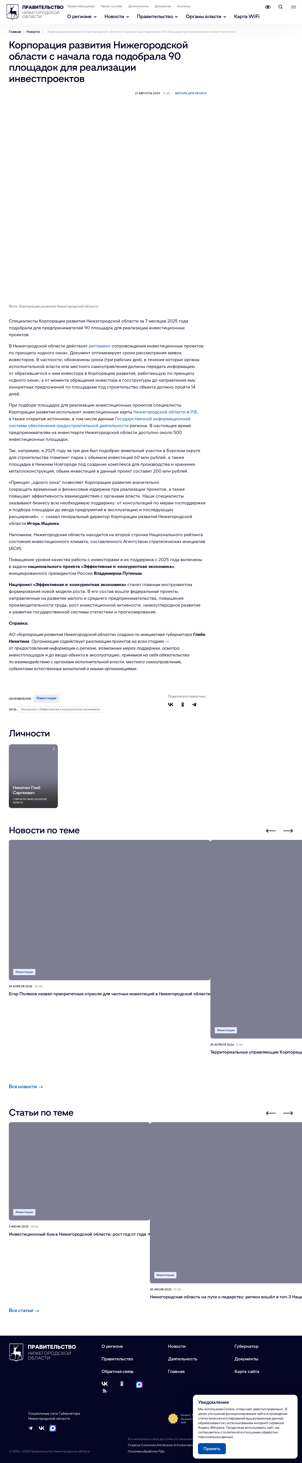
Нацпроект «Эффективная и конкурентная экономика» (60, 709)
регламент (100, 345)
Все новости (26, 1086)
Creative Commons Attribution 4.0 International (163, 1445)
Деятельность (141, 6)
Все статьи (24, 1310)
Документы (165, 6)
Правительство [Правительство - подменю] (160, 16)
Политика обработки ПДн (146, 1451)
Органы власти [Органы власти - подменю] (208, 16)
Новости (177, 1346)
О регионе (112, 1346)
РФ (194, 411)
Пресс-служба (114, 6)
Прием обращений (83, 6)
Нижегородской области (159, 411)
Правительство (117, 1358)
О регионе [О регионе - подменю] (84, 16)
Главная (176, 1371)
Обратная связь (118, 1371)
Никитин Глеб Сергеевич (26, 790)
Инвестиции (46, 698)
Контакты (186, 6)
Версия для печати (190, 93)
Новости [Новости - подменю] (119, 16)
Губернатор (246, 1346)
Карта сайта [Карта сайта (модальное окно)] (246, 1371)
